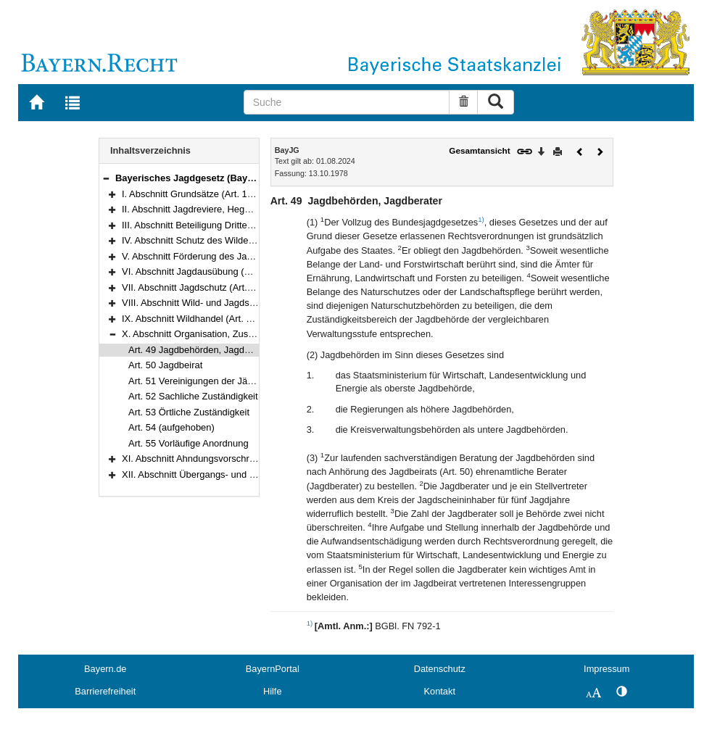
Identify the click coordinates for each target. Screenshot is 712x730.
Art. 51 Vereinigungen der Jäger (194, 381)
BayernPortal (272, 668)
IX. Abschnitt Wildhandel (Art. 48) (191, 318)
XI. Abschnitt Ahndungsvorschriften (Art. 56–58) (220, 458)
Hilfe (272, 691)
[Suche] (347, 102)
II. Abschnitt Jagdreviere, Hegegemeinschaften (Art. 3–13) (242, 209)
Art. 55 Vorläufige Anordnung (188, 443)
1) (481, 219)
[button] (105, 178)
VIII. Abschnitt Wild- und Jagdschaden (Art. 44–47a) (229, 302)
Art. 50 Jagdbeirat (165, 365)
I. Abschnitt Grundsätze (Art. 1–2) (191, 193)
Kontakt (439, 691)
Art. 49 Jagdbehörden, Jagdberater (201, 349)
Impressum (606, 668)
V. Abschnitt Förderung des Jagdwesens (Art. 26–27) (231, 256)
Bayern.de (105, 668)
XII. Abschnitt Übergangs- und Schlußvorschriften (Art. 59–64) (250, 474)
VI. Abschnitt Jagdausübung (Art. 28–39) (206, 271)
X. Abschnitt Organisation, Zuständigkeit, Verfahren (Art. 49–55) (254, 333)
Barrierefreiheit (105, 691)
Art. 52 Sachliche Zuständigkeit (193, 396)
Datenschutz (439, 668)
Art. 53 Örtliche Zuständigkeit (188, 412)
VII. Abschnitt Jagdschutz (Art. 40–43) (200, 287)
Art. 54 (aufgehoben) (171, 427)
